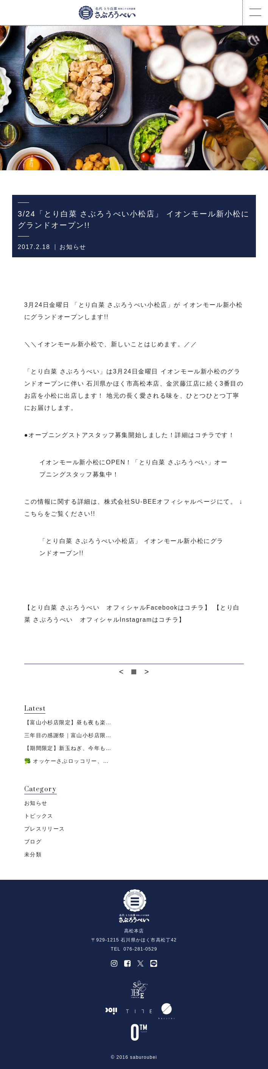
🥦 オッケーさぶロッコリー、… (66, 761)
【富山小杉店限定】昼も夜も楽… (68, 722)
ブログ (33, 842)
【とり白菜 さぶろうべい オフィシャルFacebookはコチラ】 (117, 607)
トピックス (38, 816)
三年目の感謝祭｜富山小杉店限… (68, 735)
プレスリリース (44, 829)
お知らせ (72, 247)
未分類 (33, 854)
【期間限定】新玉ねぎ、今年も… (68, 748)
